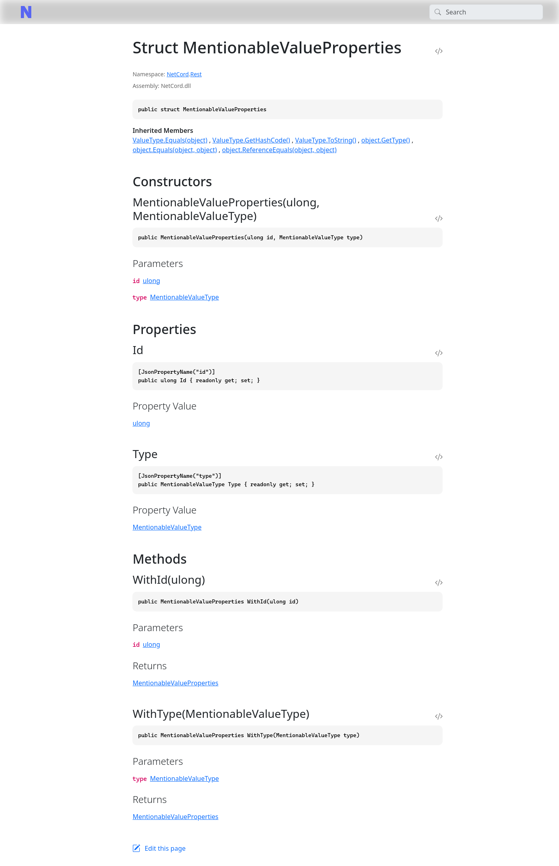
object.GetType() (385, 140)
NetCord (178, 74)
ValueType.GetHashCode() (251, 140)
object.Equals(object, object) (174, 149)
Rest (195, 74)
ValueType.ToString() (325, 140)
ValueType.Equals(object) (169, 140)
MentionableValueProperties (175, 683)
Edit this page (164, 848)
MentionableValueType (184, 297)
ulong (151, 280)
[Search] (486, 12)
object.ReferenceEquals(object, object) (279, 149)
